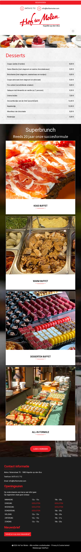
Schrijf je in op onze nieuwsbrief (18, 534)
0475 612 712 (30, 8)
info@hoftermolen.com (50, 8)
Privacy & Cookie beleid (60, 545)
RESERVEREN (40, 3)
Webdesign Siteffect (40, 548)
